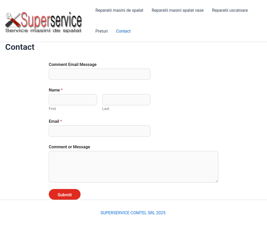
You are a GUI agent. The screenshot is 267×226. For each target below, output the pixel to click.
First (52, 109)
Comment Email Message (72, 64)
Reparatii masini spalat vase (178, 10)
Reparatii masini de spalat (119, 10)
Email (55, 121)
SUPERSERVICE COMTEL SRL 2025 (133, 212)
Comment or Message (69, 146)
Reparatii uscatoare (230, 10)
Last (105, 109)
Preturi (101, 31)
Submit (65, 194)
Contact (123, 31)
